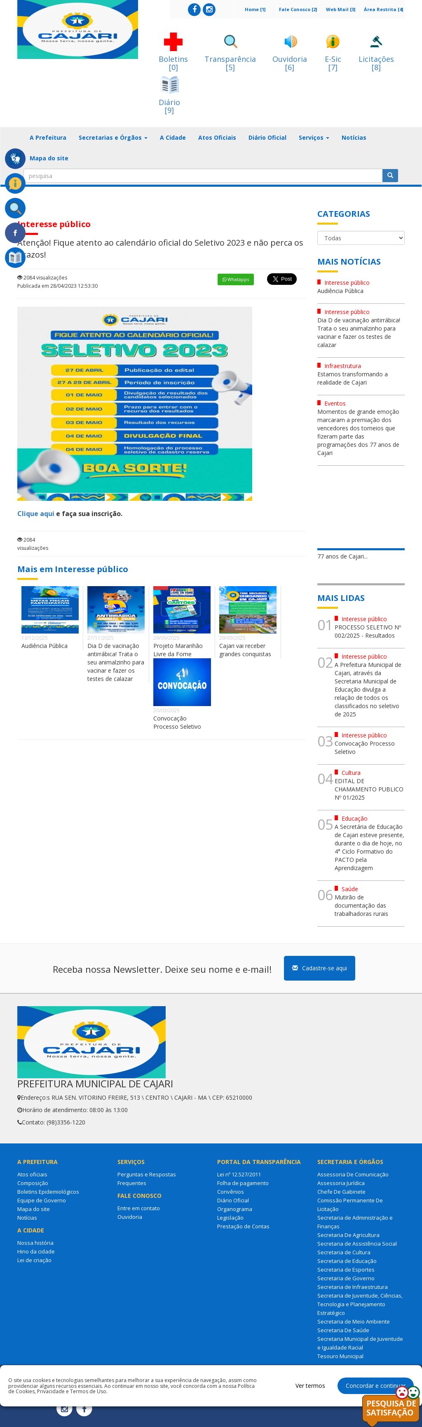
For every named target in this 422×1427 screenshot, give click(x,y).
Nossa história (35, 1242)
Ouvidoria (129, 1216)
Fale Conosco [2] (298, 9)
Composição (32, 1183)
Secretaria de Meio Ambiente (353, 1321)
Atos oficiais (32, 1174)
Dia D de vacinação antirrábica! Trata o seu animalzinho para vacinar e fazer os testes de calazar (115, 662)
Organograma (234, 1209)
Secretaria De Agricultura (348, 1235)
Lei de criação (34, 1260)
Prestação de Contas (243, 1226)
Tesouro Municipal (340, 1356)
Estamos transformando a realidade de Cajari (352, 378)
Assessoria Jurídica (341, 1183)
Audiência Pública (44, 646)
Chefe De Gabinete (341, 1191)
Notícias (354, 137)
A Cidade (173, 137)
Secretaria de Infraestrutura (352, 1287)
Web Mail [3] (340, 9)
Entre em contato (138, 1208)
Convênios (230, 1191)
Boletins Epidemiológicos (48, 1191)
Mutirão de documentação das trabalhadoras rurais (361, 905)
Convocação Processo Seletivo (177, 722)
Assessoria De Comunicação (353, 1174)
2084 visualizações (42, 277)
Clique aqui (35, 513)
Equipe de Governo (41, 1200)
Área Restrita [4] (383, 9)
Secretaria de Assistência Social (357, 1243)
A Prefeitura (48, 137)
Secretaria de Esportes (346, 1269)
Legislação (230, 1217)
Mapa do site (49, 158)
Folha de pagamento (243, 1183)
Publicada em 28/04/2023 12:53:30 (57, 285)
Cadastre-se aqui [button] (319, 968)
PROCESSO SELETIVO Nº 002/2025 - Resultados (368, 631)
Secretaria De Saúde (343, 1330)
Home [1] (255, 9)
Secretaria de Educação (347, 1261)
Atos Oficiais (217, 137)
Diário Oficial (267, 137)
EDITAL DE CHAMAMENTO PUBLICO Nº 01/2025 (369, 789)
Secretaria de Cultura (343, 1252)
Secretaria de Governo (346, 1278)
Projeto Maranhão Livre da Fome (178, 650)
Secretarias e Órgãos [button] (113, 137)
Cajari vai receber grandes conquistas (245, 650)
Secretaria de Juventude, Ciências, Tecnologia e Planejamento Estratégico (360, 1304)
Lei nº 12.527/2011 (239, 1174)
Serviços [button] (314, 137)
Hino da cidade (36, 1251)
